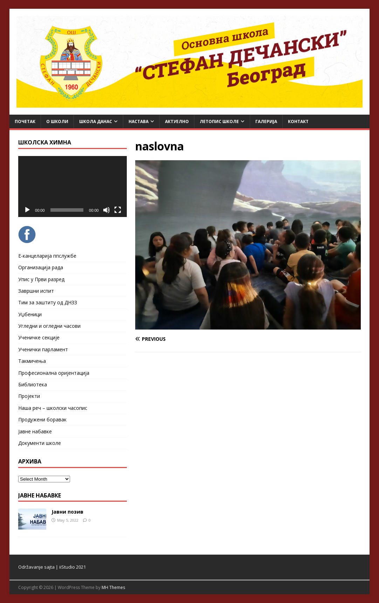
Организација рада (40, 267)
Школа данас (95, 121)
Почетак (25, 121)
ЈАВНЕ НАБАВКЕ (39, 495)
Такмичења (32, 361)
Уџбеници (30, 314)
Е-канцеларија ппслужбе (47, 255)
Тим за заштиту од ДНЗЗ (47, 302)
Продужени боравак (42, 419)
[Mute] (106, 210)
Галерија (266, 121)
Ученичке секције (39, 337)
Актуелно (177, 121)
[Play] (27, 210)
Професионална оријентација (53, 373)
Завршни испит (36, 290)
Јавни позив (67, 511)
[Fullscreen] (117, 210)
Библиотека (32, 384)
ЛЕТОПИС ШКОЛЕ (219, 121)
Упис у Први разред (41, 279)
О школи (57, 121)
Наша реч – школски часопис (52, 408)
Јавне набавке (35, 431)
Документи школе (39, 443)
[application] (72, 186)
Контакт (298, 121)
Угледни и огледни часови (49, 326)
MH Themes (113, 587)
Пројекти (29, 396)
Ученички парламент (43, 349)
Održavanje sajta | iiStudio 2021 (52, 567)
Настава (139, 121)
